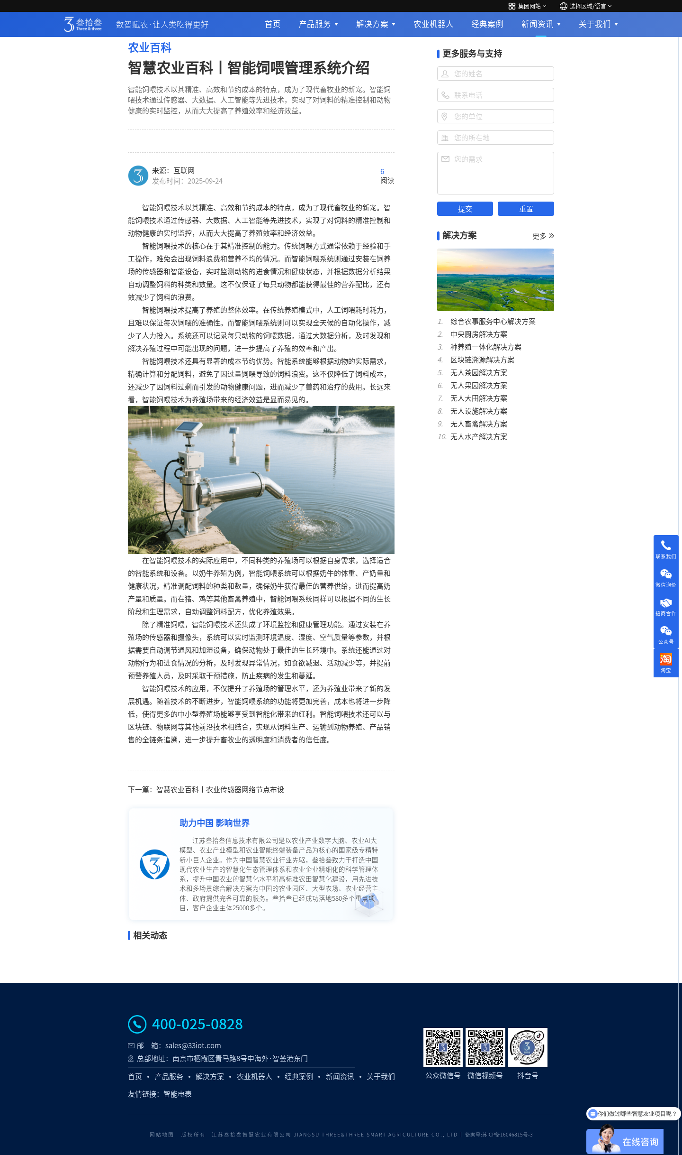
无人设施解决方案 (478, 411)
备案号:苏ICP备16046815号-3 (499, 1134)
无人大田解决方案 (478, 398)
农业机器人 (433, 24)
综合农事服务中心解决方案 (493, 321)
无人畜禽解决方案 (478, 423)
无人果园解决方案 (478, 385)
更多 (543, 236)
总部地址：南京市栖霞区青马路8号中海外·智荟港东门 (222, 1058)
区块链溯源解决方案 (482, 359)
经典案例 (487, 24)
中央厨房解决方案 (478, 334)
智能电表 (177, 1094)
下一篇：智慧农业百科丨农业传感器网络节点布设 (206, 789)
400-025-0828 (197, 1024)
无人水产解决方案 (478, 436)
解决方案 (372, 24)
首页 (273, 24)
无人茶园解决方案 (478, 372)
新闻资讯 (537, 24)
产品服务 (315, 24)
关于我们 (595, 24)
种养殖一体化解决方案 (485, 347)
